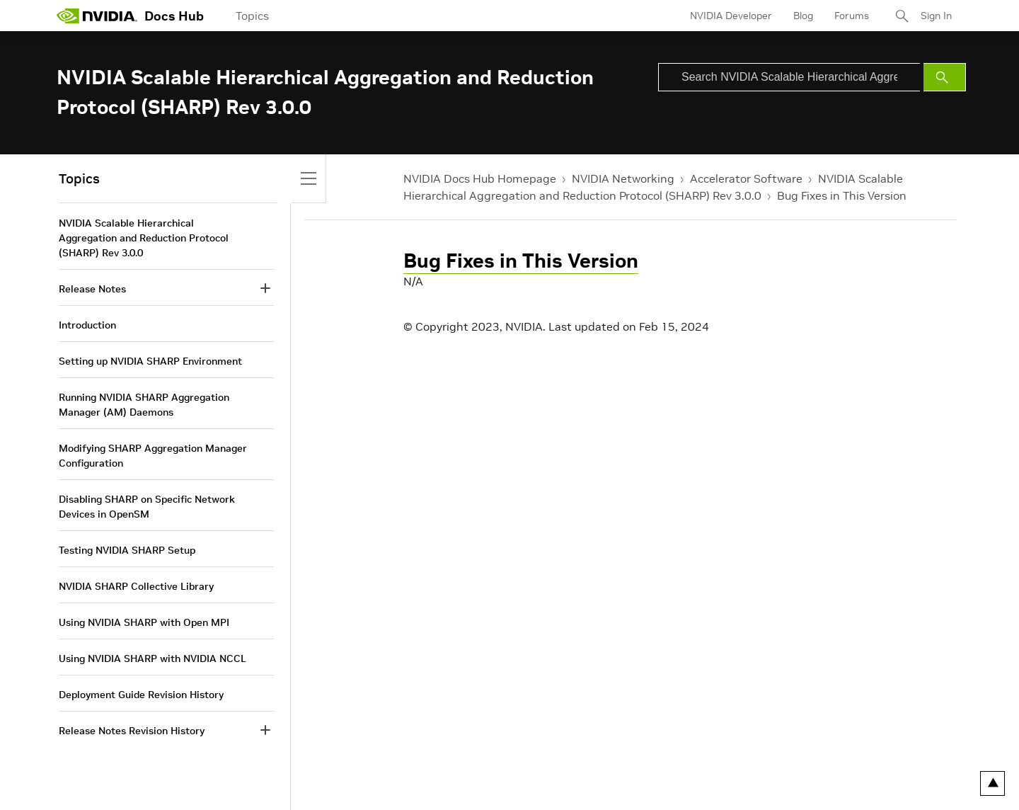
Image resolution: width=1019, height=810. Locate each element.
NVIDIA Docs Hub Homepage (479, 178)
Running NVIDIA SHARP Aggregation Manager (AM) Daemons (144, 404)
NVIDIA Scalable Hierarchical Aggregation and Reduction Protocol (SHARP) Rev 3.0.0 (144, 238)
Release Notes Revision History (132, 730)
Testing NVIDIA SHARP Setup (127, 550)
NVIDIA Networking (623, 178)
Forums (851, 15)
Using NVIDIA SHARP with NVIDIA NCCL (152, 658)
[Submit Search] (944, 77)
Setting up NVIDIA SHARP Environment (150, 361)
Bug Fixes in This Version (841, 195)
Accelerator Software (746, 178)
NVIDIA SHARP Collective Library (136, 586)
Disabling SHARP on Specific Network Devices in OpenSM (147, 506)
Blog (803, 15)
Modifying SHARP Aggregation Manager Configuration (153, 455)
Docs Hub (174, 16)
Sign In (936, 15)
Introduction (87, 325)
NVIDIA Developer (731, 15)
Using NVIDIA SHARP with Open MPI (144, 622)
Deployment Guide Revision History (141, 694)
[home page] (97, 15)
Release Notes (92, 289)
